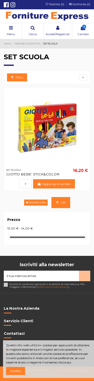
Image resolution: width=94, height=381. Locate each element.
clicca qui (64, 362)
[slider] (9, 237)
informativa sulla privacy (53, 286)
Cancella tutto (36, 202)
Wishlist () (55, 4)
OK (60, 202)
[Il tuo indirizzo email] (41, 276)
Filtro (17, 77)
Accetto (15, 371)
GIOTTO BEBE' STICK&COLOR (32, 174)
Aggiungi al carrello (54, 184)
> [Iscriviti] (84, 276)
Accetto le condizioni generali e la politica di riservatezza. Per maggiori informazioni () (47, 286)
